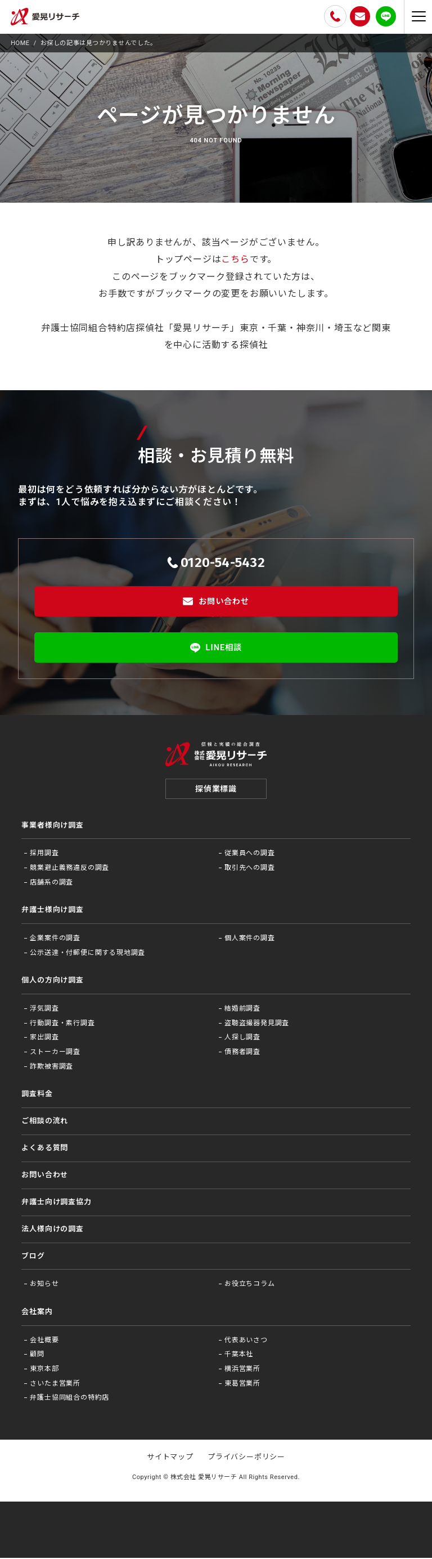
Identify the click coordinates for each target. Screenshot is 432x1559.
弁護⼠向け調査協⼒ (56, 1203)
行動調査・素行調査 (62, 1024)
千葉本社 (238, 1356)
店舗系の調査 (51, 883)
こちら (235, 259)
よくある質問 (44, 1149)
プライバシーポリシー (246, 1458)
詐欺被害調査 (51, 1067)
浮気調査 (44, 1010)
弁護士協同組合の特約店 (69, 1399)
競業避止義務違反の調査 (69, 869)
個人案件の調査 (249, 940)
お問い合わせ (216, 601)
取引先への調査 (249, 869)
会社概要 (44, 1341)
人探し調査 (242, 1039)
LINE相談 (216, 647)
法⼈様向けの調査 (52, 1230)
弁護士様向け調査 (52, 911)
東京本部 (44, 1370)
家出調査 (44, 1039)
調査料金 (36, 1095)
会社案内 (36, 1312)
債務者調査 (242, 1053)
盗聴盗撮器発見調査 (256, 1024)
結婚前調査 (242, 1010)
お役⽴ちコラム (249, 1285)
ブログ (32, 1257)
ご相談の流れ (44, 1122)
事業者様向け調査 (52, 826)
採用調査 (44, 855)
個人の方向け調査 (52, 981)
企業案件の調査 (55, 940)
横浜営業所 (242, 1370)
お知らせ (44, 1285)
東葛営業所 (242, 1384)
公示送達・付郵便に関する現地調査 (87, 954)
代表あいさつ (246, 1341)
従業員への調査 (249, 855)
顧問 (37, 1356)
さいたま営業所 (55, 1384)
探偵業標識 (216, 789)
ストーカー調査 (55, 1053)
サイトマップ (170, 1458)
